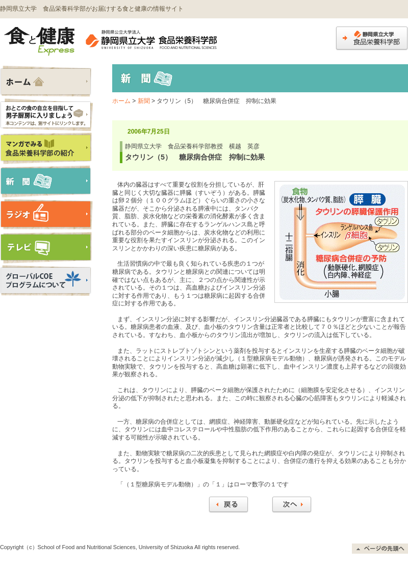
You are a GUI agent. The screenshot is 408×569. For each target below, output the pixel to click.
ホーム (121, 101)
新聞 (144, 101)
